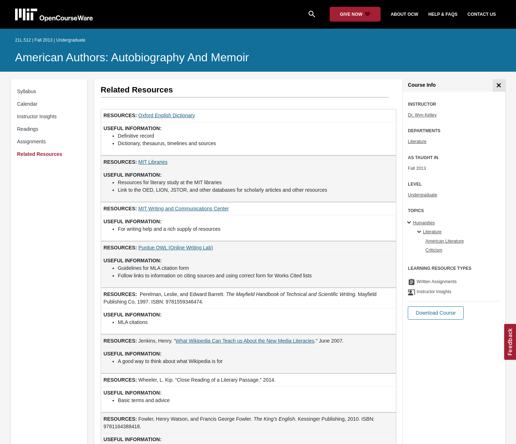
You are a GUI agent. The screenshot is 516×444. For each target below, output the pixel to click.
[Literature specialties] (420, 232)
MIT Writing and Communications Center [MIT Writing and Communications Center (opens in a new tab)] (183, 208)
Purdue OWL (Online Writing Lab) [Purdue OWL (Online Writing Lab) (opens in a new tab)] (175, 247)
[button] (435, 313)
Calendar (27, 104)
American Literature (444, 241)
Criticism (433, 250)
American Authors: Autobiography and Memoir (132, 57)
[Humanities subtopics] (410, 223)
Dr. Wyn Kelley (422, 115)
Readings (27, 129)
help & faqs (442, 14)
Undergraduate (422, 194)
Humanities (424, 222)
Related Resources (39, 154)
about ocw (404, 14)
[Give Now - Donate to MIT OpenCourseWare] (355, 14)
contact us (482, 14)
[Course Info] (499, 85)
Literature (417, 141)
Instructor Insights (37, 116)
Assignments (31, 141)
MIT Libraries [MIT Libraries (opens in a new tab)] (152, 162)
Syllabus (26, 91)
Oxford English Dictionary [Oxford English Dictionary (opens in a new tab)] (166, 115)
